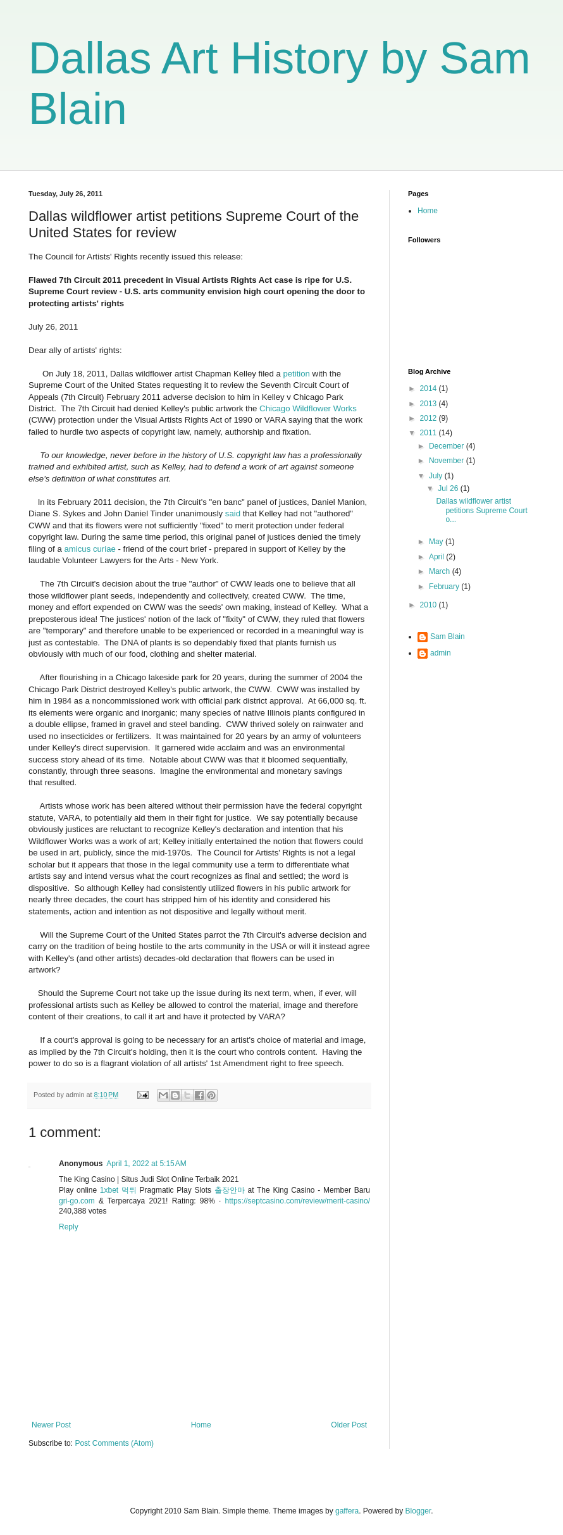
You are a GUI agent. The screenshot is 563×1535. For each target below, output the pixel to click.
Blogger (418, 1511)
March (440, 571)
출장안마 (229, 1190)
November (447, 460)
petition (296, 373)
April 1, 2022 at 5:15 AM (146, 1163)
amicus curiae (89, 549)
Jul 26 (449, 488)
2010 (429, 604)
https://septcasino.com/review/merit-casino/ (297, 1200)
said (232, 513)
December (447, 446)
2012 (429, 418)
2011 (429, 432)
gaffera (347, 1511)
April (437, 556)
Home (201, 1424)
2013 (429, 403)
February (445, 586)
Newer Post (51, 1424)
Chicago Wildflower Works (308, 408)
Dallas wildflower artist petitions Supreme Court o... (481, 510)
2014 (429, 388)
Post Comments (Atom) (114, 1443)
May (437, 541)
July (437, 475)
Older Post (349, 1424)
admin (440, 653)
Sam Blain (447, 636)
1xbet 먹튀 (118, 1190)
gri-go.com (77, 1200)
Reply (68, 1226)
